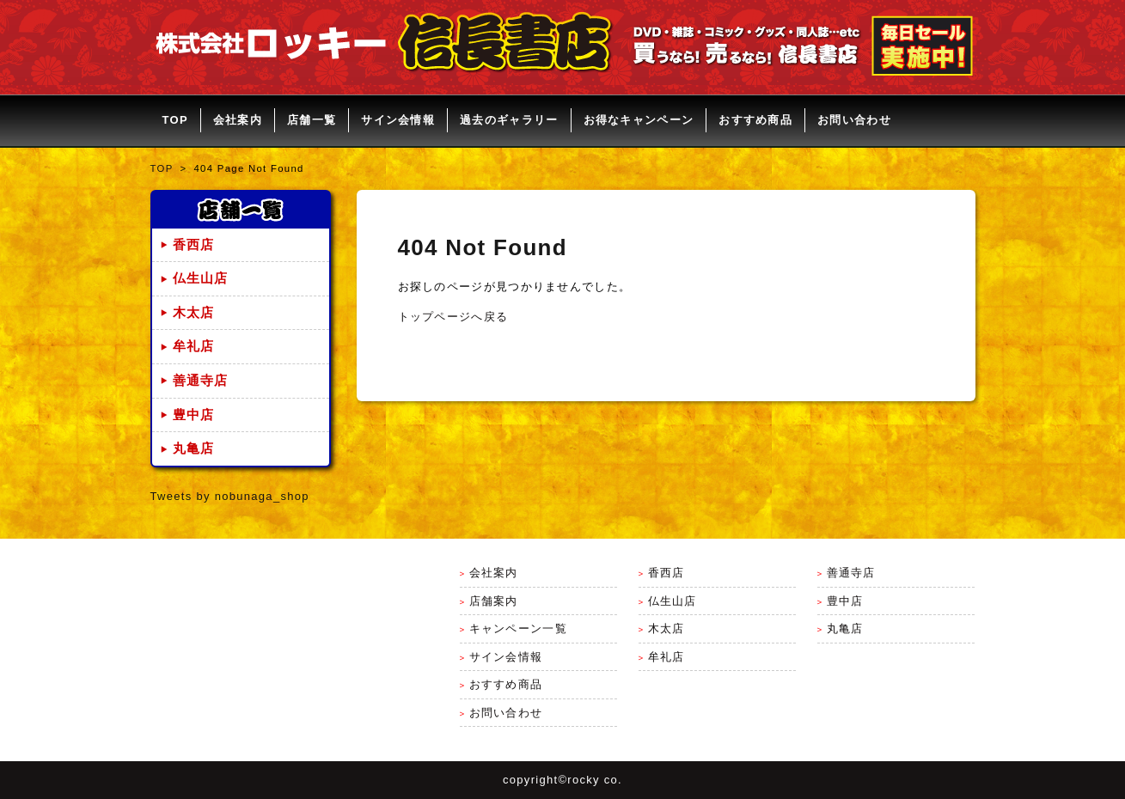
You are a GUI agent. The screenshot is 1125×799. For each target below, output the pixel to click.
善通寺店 (201, 380)
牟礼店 (194, 346)
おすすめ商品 (755, 119)
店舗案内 (493, 601)
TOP (175, 119)
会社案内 (237, 119)
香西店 (194, 245)
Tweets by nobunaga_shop (229, 496)
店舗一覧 (311, 119)
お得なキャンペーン (639, 119)
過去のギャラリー (509, 119)
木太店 (194, 313)
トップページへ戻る (453, 316)
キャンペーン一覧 (518, 628)
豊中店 (194, 415)
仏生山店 (201, 278)
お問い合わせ (854, 119)
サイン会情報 (398, 119)
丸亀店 (194, 448)
